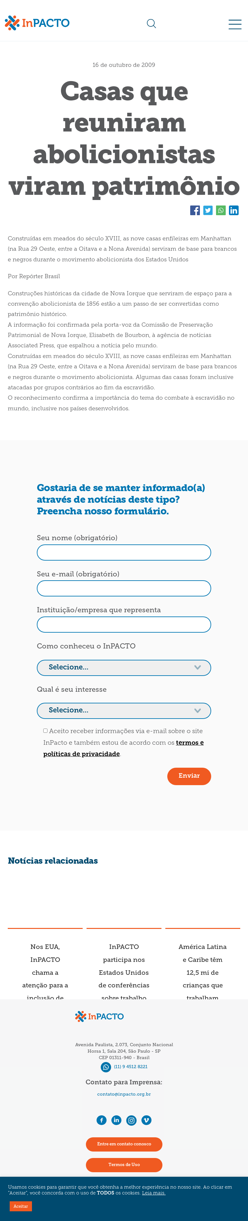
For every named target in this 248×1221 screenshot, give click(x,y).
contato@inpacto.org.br (124, 1094)
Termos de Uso (124, 1165)
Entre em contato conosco (124, 1144)
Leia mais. (154, 1193)
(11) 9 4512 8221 (124, 1066)
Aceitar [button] (21, 1206)
